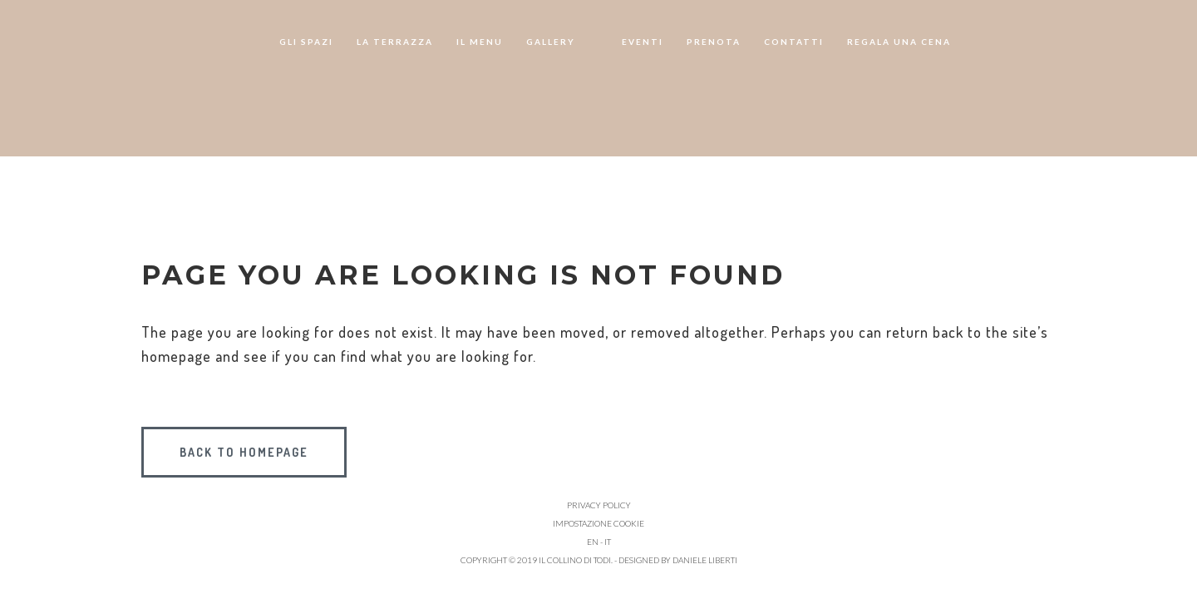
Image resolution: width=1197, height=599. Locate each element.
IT (607, 542)
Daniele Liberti (704, 560)
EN (592, 542)
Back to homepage (244, 452)
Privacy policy (599, 505)
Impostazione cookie (598, 523)
